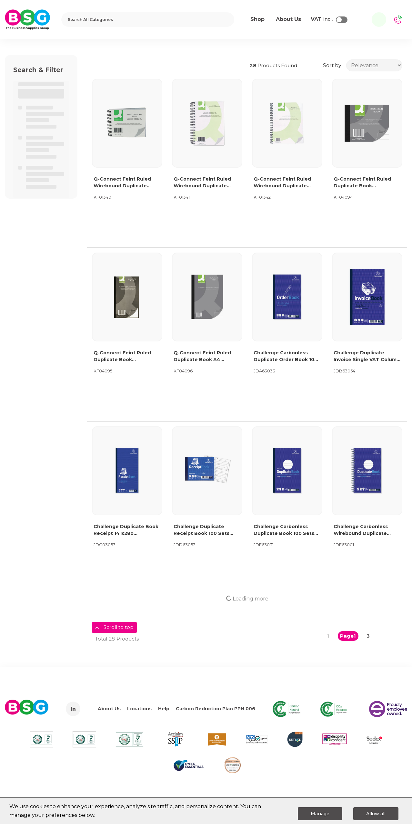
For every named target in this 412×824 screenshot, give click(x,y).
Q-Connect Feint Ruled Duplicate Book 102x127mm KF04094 (362, 182)
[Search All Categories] (147, 19)
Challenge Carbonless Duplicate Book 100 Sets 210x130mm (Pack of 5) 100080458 (284, 530)
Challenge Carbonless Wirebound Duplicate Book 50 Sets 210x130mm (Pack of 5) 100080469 (365, 530)
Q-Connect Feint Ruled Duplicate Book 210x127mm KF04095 (122, 356)
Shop (257, 19)
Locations (139, 709)
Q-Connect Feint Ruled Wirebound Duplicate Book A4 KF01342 (282, 182)
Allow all (376, 814)
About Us (109, 709)
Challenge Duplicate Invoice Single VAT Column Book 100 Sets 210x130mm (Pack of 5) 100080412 (367, 356)
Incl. (322, 19)
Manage (320, 814)
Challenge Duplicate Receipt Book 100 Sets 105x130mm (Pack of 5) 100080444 (201, 530)
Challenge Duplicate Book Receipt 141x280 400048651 (126, 530)
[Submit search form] (225, 19)
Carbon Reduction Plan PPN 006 (215, 709)
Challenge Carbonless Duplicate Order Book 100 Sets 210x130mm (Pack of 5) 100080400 (285, 356)
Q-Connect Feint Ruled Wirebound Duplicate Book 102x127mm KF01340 (126, 182)
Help (163, 709)
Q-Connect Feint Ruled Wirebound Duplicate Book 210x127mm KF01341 (205, 182)
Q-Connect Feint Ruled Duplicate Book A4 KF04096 (202, 356)
